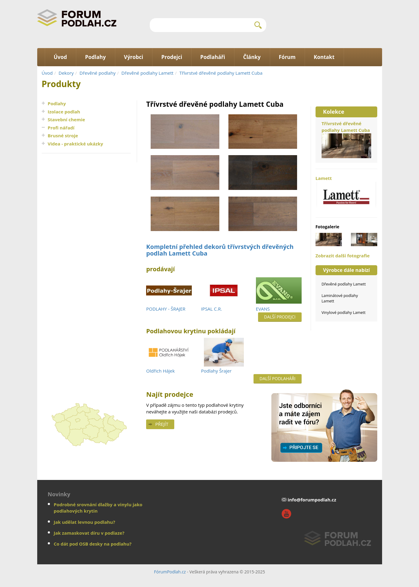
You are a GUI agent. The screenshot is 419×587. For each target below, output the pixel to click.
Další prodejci (280, 317)
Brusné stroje (63, 135)
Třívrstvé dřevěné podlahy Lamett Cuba (221, 73)
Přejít (161, 424)
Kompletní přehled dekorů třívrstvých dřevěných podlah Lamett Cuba (219, 250)
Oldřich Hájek (160, 371)
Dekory (66, 73)
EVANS (263, 309)
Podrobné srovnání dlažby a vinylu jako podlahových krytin (98, 507)
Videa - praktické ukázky (75, 144)
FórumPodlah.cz (170, 572)
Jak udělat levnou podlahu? (84, 522)
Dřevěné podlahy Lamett (147, 73)
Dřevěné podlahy (98, 73)
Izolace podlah (64, 112)
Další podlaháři (278, 378)
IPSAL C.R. (211, 309)
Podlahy (57, 103)
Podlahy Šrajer (216, 371)
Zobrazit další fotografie (343, 256)
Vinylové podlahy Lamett (344, 312)
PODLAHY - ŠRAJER (165, 309)
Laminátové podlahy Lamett (340, 298)
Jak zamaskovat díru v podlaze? (89, 533)
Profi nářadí (61, 128)
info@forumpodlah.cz (312, 500)
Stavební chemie (66, 119)
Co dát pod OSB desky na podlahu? (93, 544)
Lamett (347, 193)
